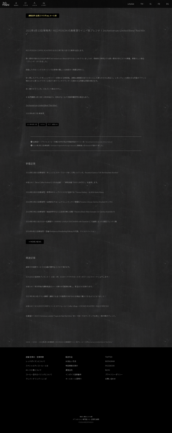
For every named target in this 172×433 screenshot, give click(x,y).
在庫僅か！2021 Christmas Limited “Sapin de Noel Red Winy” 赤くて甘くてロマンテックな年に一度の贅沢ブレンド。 (71, 316)
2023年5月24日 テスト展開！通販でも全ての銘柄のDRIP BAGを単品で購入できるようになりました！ (66, 296)
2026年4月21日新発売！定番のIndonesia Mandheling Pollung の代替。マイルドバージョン (61, 231)
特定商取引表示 (72, 366)
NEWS (42, 124)
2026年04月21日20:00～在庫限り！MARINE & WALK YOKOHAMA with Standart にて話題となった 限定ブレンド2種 (71, 221)
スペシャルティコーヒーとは (37, 366)
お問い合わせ (110, 379)
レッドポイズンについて (35, 361)
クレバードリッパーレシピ (36, 379)
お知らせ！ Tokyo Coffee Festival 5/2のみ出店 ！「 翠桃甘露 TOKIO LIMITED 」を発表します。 (62, 182)
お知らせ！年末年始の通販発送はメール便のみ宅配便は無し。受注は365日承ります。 (60, 286)
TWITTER (108, 357)
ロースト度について (33, 370)
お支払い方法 (71, 361)
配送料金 (69, 357)
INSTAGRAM (110, 361)
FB (159, 4)
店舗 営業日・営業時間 (35, 357)
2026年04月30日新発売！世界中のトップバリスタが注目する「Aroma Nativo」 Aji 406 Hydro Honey (65, 192)
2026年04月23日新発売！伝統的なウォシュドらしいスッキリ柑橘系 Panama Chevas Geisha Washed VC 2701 (69, 202)
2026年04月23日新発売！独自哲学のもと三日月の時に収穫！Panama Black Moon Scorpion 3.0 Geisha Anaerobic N (70, 212)
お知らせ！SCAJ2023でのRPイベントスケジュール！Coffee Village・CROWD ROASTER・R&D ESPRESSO (67, 306)
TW (142, 4)
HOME (28, 342)
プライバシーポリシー (114, 374)
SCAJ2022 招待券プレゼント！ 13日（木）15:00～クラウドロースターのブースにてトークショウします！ (68, 277)
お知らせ (55, 124)
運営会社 (69, 370)
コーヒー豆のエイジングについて (39, 374)
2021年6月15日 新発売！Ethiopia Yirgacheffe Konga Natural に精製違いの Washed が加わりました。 (68, 145)
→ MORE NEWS (34, 242)
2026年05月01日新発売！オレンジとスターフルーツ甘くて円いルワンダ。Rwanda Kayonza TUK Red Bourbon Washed (72, 173)
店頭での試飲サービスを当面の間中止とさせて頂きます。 (48, 267)
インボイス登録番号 (73, 374)
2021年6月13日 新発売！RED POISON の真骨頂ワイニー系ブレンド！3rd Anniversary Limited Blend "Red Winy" (76, 342)
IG (150, 4)
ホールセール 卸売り (74, 379)
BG (167, 4)
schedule (131, 4)
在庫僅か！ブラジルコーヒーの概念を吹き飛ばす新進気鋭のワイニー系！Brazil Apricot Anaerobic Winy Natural (72, 142)
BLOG (107, 370)
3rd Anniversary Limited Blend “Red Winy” (41, 105)
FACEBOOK (110, 366)
